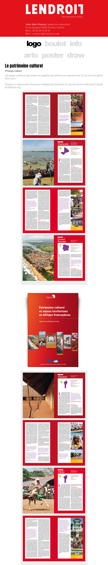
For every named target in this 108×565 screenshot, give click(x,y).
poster (52, 55)
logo (33, 43)
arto (31, 55)
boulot (55, 43)
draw (75, 55)
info (75, 43)
